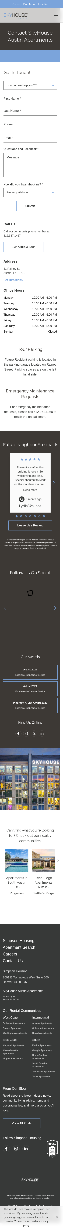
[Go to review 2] (21, 518)
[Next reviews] (54, 483)
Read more (30, 493)
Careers (10, 954)
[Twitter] (34, 734)
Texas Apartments (41, 1076)
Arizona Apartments (42, 1023)
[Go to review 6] (39, 518)
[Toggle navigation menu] (55, 15)
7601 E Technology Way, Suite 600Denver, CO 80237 (26, 980)
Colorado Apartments (43, 1028)
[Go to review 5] (34, 518)
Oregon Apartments (12, 1028)
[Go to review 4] (30, 518)
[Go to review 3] (25, 518)
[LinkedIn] (42, 735)
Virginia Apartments (13, 1058)
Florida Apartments (42, 1045)
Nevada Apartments (42, 1033)
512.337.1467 (12, 236)
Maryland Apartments (13, 1045)
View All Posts (21, 1123)
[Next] (55, 608)
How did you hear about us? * (23, 184)
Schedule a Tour (23, 247)
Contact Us (13, 961)
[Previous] (5, 608)
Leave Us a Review (30, 527)
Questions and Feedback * (21, 148)
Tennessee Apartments (43, 1071)
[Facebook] (18, 733)
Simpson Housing (18, 941)
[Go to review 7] (44, 518)
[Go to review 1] (16, 518)
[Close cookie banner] (57, 1217)
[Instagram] (26, 734)
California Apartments (14, 1023)
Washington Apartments (15, 1033)
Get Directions (13, 280)
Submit (30, 206)
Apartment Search (19, 947)
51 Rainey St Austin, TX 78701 (11, 998)
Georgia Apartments (42, 1050)
